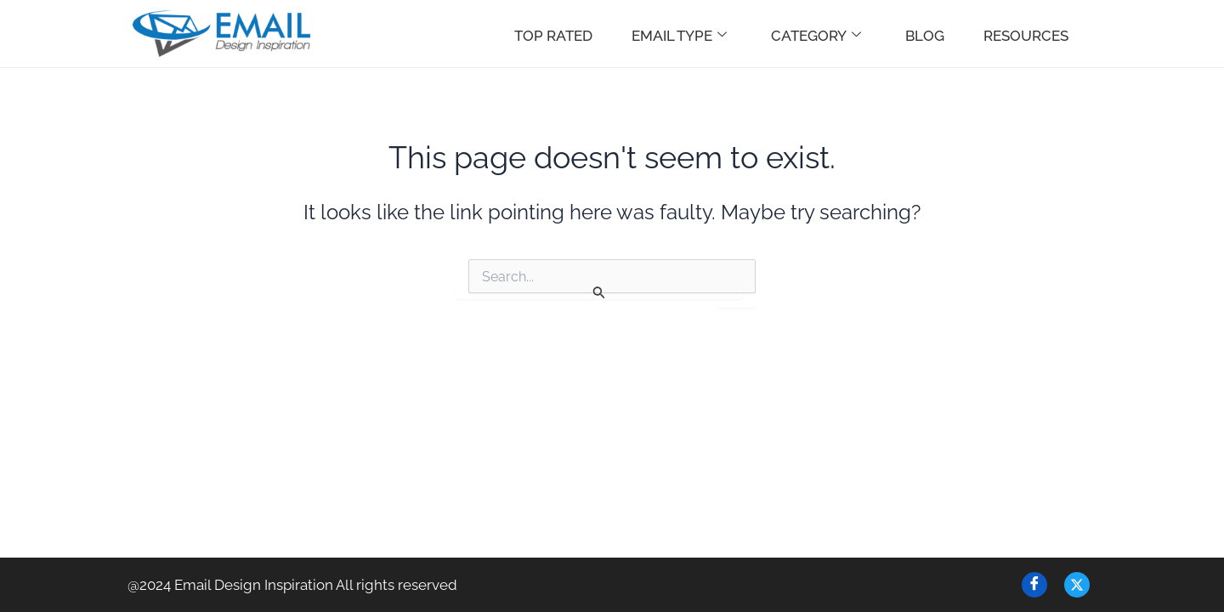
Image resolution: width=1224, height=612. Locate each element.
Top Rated (553, 35)
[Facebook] (1034, 585)
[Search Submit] (599, 291)
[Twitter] (1077, 585)
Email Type (679, 36)
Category (816, 36)
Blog (924, 35)
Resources (1025, 35)
